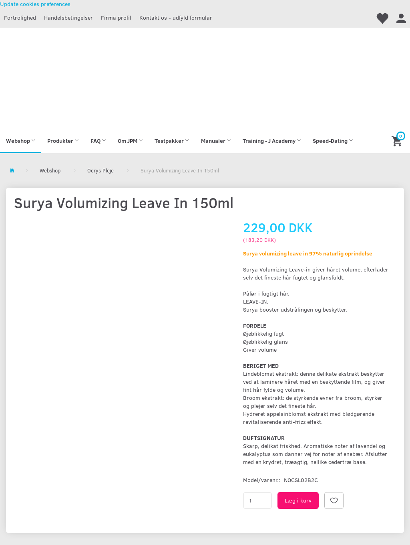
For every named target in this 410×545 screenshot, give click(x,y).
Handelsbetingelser (68, 17)
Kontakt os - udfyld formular (175, 17)
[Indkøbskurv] (398, 140)
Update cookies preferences (35, 4)
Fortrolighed (20, 17)
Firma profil (116, 17)
